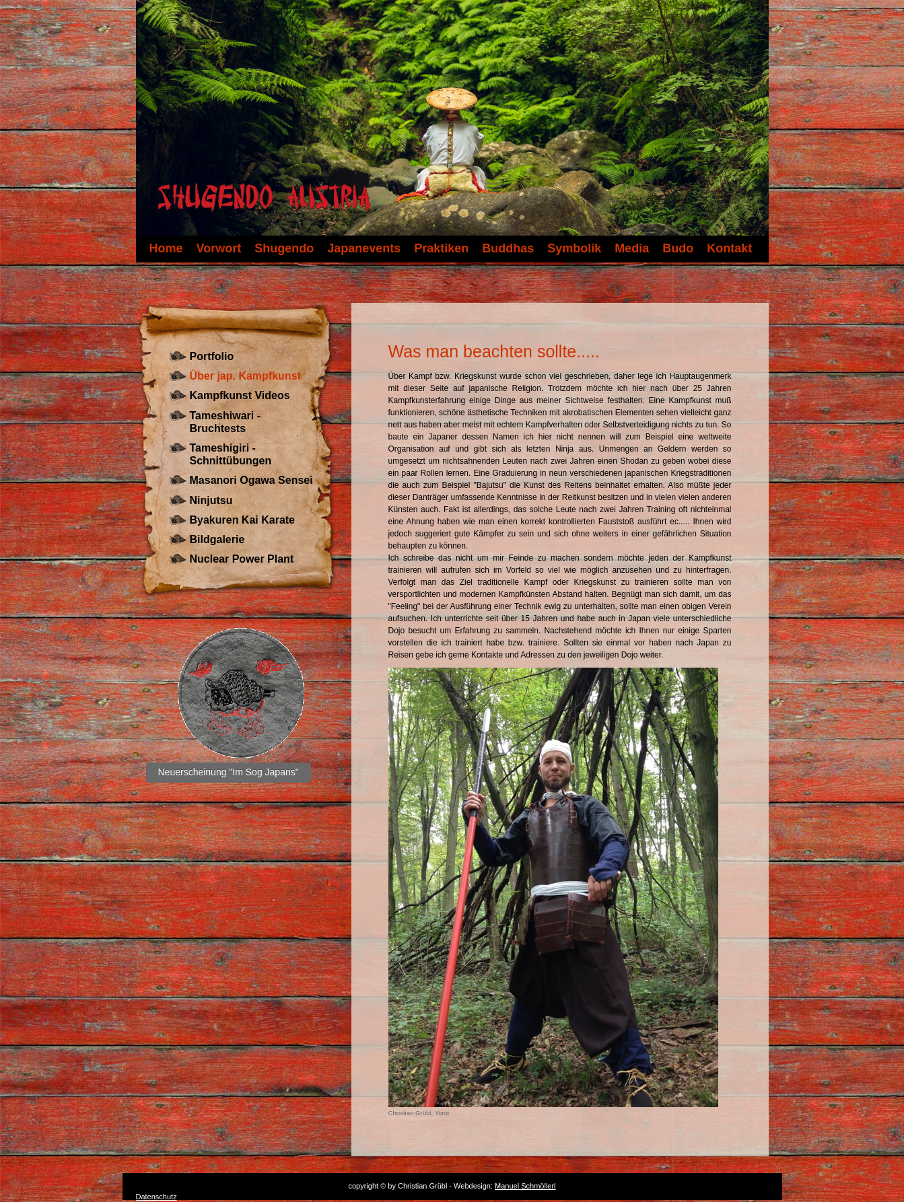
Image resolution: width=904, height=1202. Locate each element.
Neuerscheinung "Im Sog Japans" (228, 772)
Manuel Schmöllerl (525, 1186)
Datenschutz (156, 1197)
